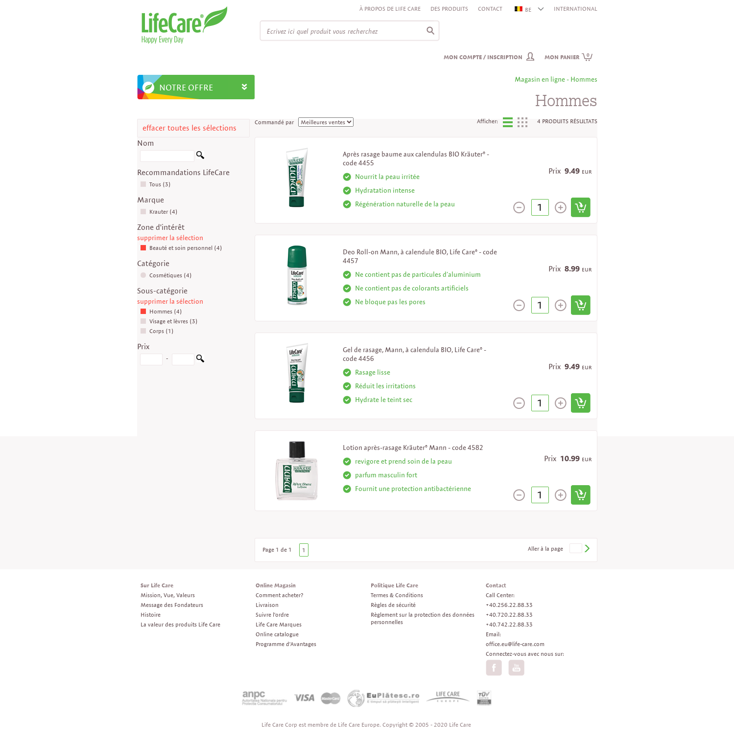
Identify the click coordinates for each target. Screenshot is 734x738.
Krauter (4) (159, 211)
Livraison (267, 604)
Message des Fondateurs (172, 604)
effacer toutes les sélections (189, 128)
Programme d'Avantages (286, 644)
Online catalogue (277, 634)
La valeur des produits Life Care (180, 624)
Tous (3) (155, 184)
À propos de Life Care (390, 8)
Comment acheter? (279, 595)
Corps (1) (157, 331)
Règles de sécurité (393, 604)
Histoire (151, 614)
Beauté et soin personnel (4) (181, 247)
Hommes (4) (161, 311)
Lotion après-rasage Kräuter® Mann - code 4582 (413, 447)
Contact (490, 8)
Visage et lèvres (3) (169, 321)
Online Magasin (276, 585)
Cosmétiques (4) (166, 275)
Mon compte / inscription (483, 57)
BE (523, 9)
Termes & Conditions (397, 595)
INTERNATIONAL (575, 8)
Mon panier (569, 57)
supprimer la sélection (170, 237)
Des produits (449, 8)
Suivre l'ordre (272, 614)
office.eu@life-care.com (515, 644)
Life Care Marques (279, 624)
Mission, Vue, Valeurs (168, 595)
